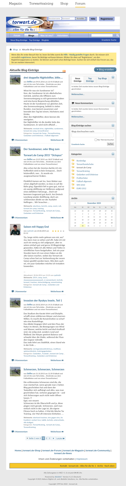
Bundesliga (81, 160)
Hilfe (93, 19)
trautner (33, 282)
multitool (57, 349)
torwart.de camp (30, 131)
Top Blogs (102, 78)
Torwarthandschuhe (85, 164)
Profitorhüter (82, 178)
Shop (64, 3)
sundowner (58, 128)
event (55, 206)
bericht (44, 206)
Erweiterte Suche (109, 40)
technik (59, 280)
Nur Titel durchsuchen (104, 140)
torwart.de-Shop (31, 450)
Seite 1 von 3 (35, 438)
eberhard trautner (40, 417)
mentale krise (38, 128)
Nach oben (109, 465)
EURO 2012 (81, 188)
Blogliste (45, 40)
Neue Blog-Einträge (18, 40)
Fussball (45, 353)
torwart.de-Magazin (73, 450)
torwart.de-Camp (40, 133)
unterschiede (59, 420)
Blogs (31, 35)
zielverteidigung (44, 282)
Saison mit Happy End (36, 226)
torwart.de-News (63, 453)
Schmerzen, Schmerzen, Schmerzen (44, 369)
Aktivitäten (62, 35)
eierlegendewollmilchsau (42, 349)
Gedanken (37, 353)
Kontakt (63, 465)
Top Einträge (34, 40)
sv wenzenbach (50, 280)
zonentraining (56, 282)
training (41, 208)
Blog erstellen (105, 69)
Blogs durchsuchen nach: (93, 133)
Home (18, 450)
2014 (35, 277)
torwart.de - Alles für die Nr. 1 (82, 465)
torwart (27, 282)
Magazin (15, 3)
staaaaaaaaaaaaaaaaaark (33, 280)
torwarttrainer (43, 131)
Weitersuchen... (78, 94)
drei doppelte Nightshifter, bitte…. (43, 77)
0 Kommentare (21, 140)
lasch (45, 277)
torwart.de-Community (98, 450)
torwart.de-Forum (51, 450)
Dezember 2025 (94, 203)
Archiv (100, 465)
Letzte (61, 438)
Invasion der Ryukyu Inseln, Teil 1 (43, 300)
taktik (44, 420)
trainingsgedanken (44, 351)
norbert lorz (36, 420)
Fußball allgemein (52, 135)
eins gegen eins (54, 417)
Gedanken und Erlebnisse (33, 135)
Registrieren (107, 19)
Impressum (82, 459)
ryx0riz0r (57, 275)
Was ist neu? (46, 35)
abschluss (36, 206)
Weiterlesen (56, 140)
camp (50, 206)
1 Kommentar (21, 291)
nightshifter (48, 128)
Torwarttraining (41, 3)
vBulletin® (58, 477)
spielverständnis (30, 351)
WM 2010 (81, 185)
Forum (80, 3)
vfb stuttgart (28, 422)
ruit (59, 206)
